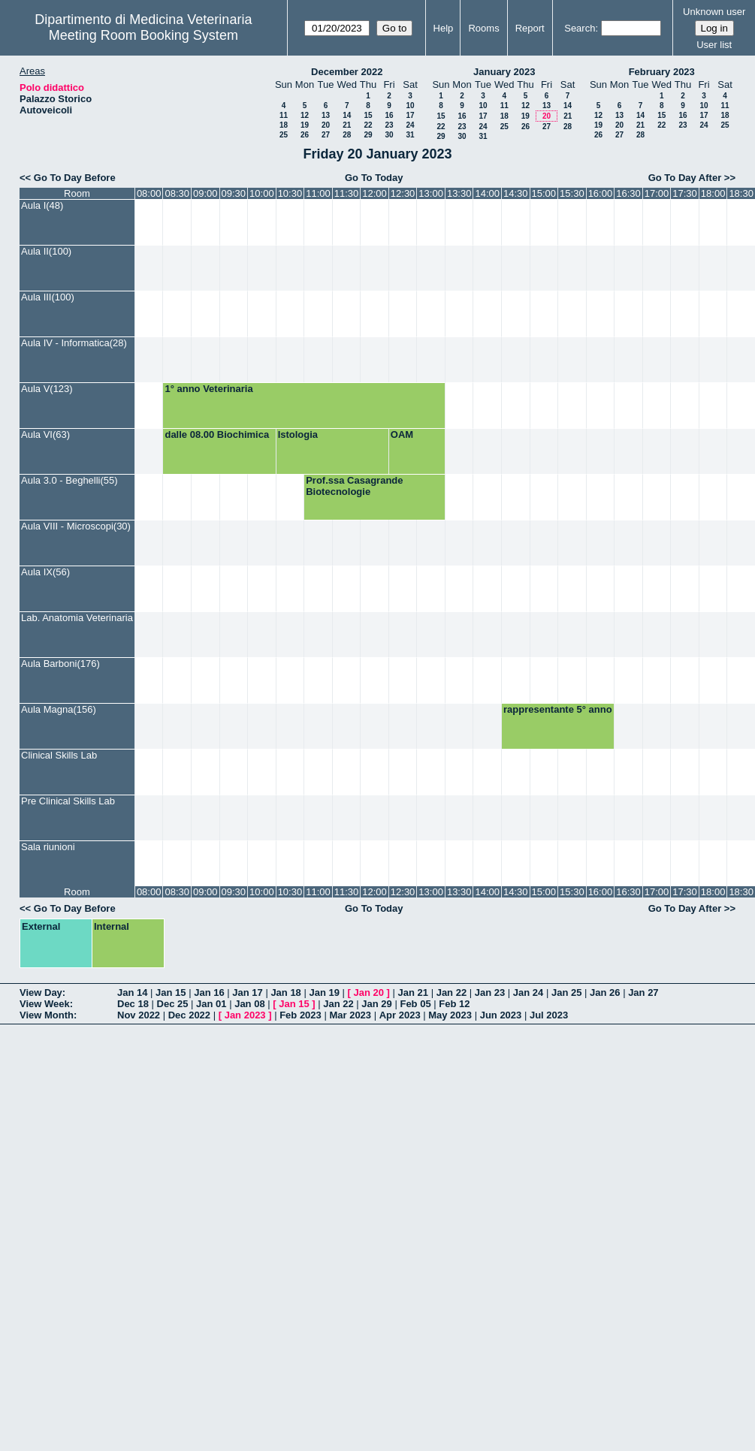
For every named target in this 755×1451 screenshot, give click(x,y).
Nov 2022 (138, 1015)
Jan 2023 (245, 1015)
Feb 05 (415, 1003)
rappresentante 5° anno (557, 709)
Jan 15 (171, 992)
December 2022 (346, 71)
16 (389, 115)
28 (347, 135)
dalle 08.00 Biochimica (217, 434)
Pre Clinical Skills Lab (68, 801)
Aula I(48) (42, 205)
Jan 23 (490, 992)
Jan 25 (566, 992)
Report (530, 28)
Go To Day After (685, 177)
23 (389, 125)
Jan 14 (132, 992)
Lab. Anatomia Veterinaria (77, 617)
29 (368, 135)
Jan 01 (211, 1003)
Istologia (298, 434)
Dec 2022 (189, 1015)
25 (283, 135)
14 (347, 115)
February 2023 (662, 71)
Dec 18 (133, 1003)
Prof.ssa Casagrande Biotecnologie (354, 486)
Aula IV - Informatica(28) (74, 342)
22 (368, 125)
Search (579, 28)
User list (714, 44)
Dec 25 (173, 1003)
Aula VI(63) (45, 434)
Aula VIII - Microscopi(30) (76, 526)
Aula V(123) (47, 388)
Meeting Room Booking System (143, 35)
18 (283, 125)
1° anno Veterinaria (208, 388)
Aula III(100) (47, 297)
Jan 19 (324, 992)
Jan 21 (413, 992)
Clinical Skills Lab (59, 755)
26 (304, 135)
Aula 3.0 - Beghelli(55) (69, 480)
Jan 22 (451, 992)
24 (410, 125)
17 (410, 115)
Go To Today (374, 177)
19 (304, 125)
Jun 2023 (501, 1015)
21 (347, 125)
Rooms (483, 28)
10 (410, 105)
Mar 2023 (350, 1015)
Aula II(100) (46, 251)
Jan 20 (369, 992)
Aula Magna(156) (58, 709)
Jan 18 (285, 992)
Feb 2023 (300, 1015)
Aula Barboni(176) (60, 663)
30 (389, 135)
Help (443, 28)
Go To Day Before (75, 177)
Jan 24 (528, 992)
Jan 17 (247, 992)
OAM (402, 434)
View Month (47, 1015)
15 (368, 115)
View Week (45, 1003)
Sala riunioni (48, 846)
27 (326, 135)
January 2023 (504, 71)
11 (283, 115)
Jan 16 (209, 992)
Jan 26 (605, 992)
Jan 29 (376, 1003)
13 (326, 115)
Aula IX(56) (45, 572)
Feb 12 (454, 1003)
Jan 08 (249, 1003)
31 (410, 135)
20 (326, 125)
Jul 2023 (549, 1015)
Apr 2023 (400, 1015)
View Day (41, 992)
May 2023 (450, 1015)
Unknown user (714, 11)
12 (304, 115)
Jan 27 (643, 992)
